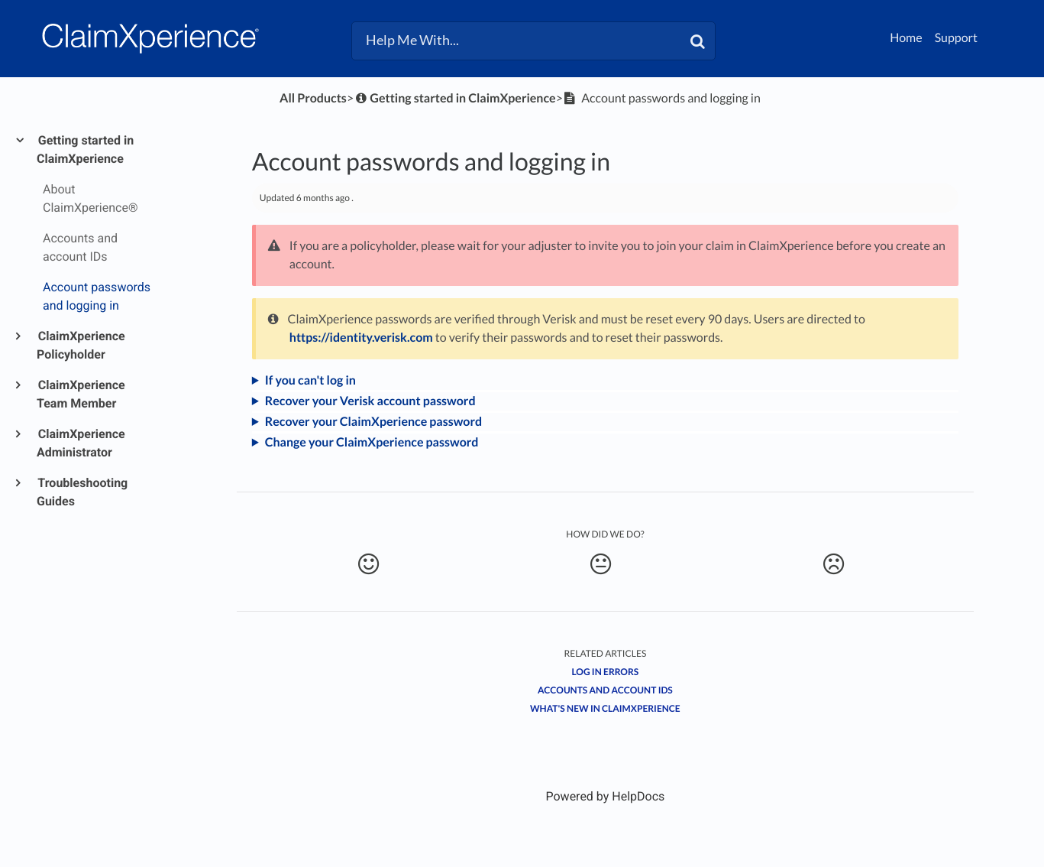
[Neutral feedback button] (600, 564)
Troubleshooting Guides (82, 492)
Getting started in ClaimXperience (85, 149)
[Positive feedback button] (368, 564)
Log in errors (605, 671)
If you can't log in (310, 380)
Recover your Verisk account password (370, 401)
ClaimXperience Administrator (81, 443)
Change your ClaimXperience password (372, 442)
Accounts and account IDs (605, 690)
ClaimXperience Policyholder (81, 345)
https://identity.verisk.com (361, 337)
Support (956, 38)
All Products (313, 98)
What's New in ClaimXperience (605, 708)
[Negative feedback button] (832, 564)
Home (906, 38)
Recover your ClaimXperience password (373, 421)
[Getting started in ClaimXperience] (454, 98)
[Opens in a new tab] (604, 796)
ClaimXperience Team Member (81, 394)
